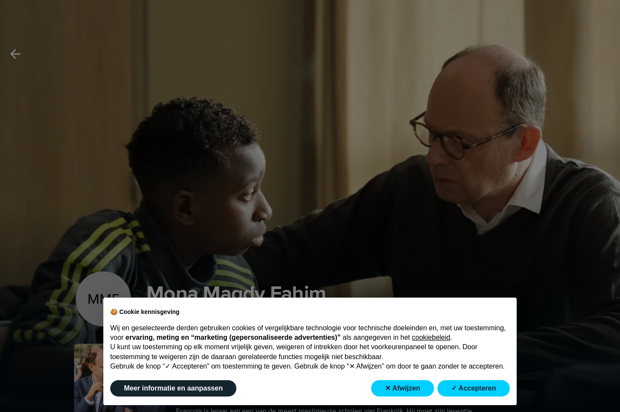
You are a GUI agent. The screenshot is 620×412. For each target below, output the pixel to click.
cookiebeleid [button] (431, 337)
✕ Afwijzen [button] (402, 388)
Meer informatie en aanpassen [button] (173, 388)
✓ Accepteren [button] (473, 388)
